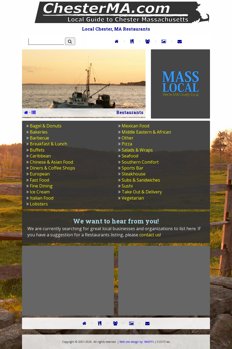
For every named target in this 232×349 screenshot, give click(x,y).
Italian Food (41, 198)
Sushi (127, 186)
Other (127, 138)
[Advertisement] (68, 280)
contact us (149, 235)
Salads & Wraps (137, 150)
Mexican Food (135, 126)
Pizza (127, 144)
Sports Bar (132, 168)
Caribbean (40, 156)
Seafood (130, 156)
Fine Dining (41, 186)
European (40, 174)
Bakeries (39, 132)
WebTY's (136, 342)
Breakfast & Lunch (48, 144)
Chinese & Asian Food (51, 162)
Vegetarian (133, 198)
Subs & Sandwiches (141, 180)
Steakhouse (134, 174)
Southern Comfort (140, 162)
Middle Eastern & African (146, 132)
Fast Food (39, 180)
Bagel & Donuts (45, 126)
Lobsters (39, 204)
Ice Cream (40, 192)
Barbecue (39, 138)
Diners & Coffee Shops (52, 168)
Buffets (37, 150)
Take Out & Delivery (142, 192)
